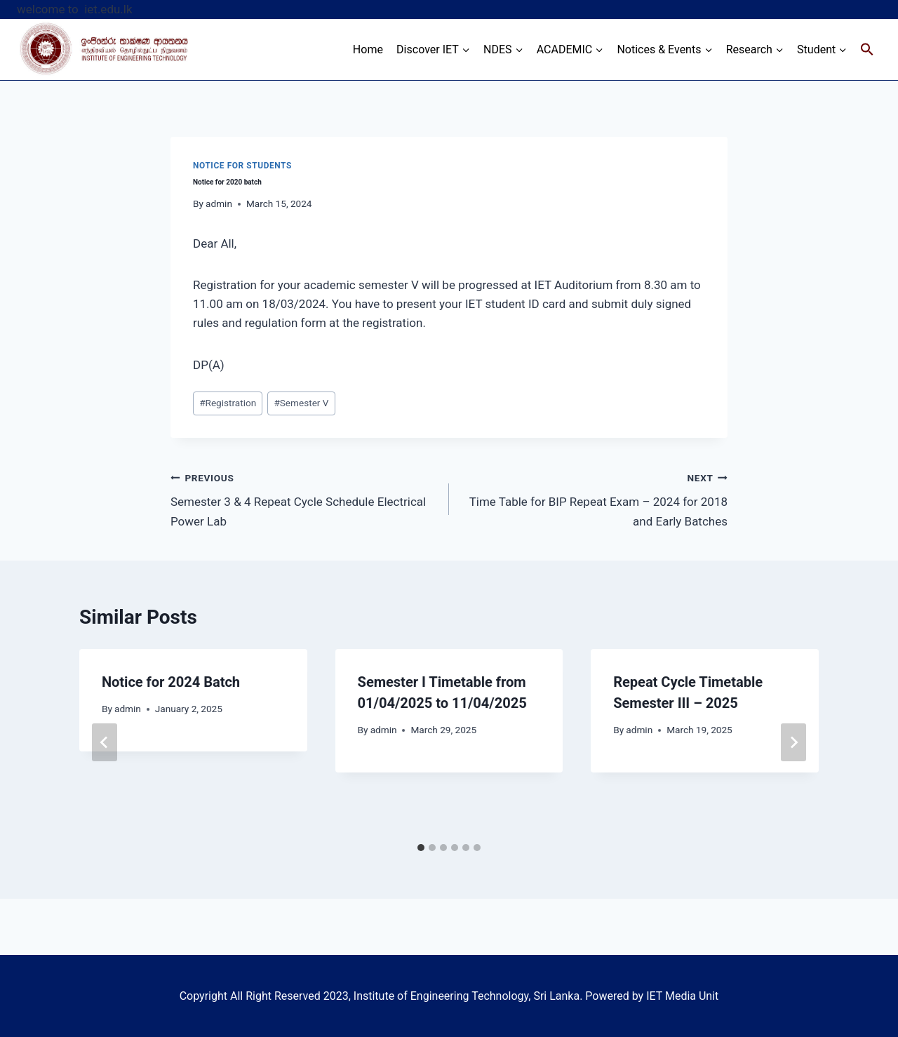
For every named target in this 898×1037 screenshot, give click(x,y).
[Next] (793, 742)
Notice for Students (242, 165)
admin (219, 203)
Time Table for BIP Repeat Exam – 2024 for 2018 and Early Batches (594, 498)
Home (368, 49)
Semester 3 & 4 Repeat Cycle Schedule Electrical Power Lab (303, 498)
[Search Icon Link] (867, 49)
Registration (227, 402)
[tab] (420, 847)
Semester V (301, 402)
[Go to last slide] (104, 742)
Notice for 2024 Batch (171, 682)
